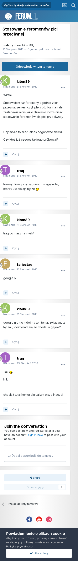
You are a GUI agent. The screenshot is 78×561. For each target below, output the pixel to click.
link (5, 379)
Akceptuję (39, 553)
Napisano (20, 86)
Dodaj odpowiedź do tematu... (30, 455)
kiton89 (27, 45)
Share (35, 477)
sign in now (35, 434)
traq (20, 171)
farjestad (24, 264)
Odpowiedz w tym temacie (35, 66)
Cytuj (15, 154)
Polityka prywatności (19, 546)
